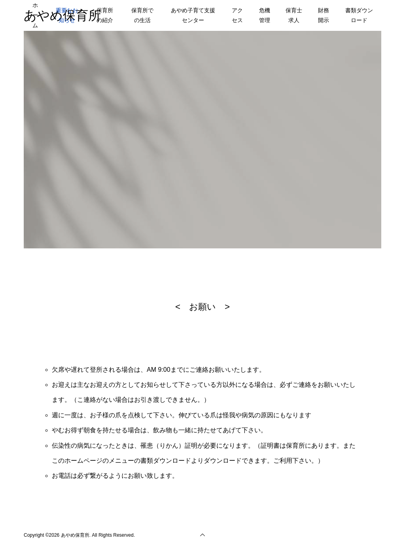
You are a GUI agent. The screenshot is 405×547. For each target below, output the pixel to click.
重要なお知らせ (67, 15)
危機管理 (264, 15)
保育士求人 (294, 15)
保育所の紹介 (105, 15)
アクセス (237, 15)
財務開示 (323, 15)
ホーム (35, 15)
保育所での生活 (142, 15)
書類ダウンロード (359, 15)
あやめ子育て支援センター (193, 15)
